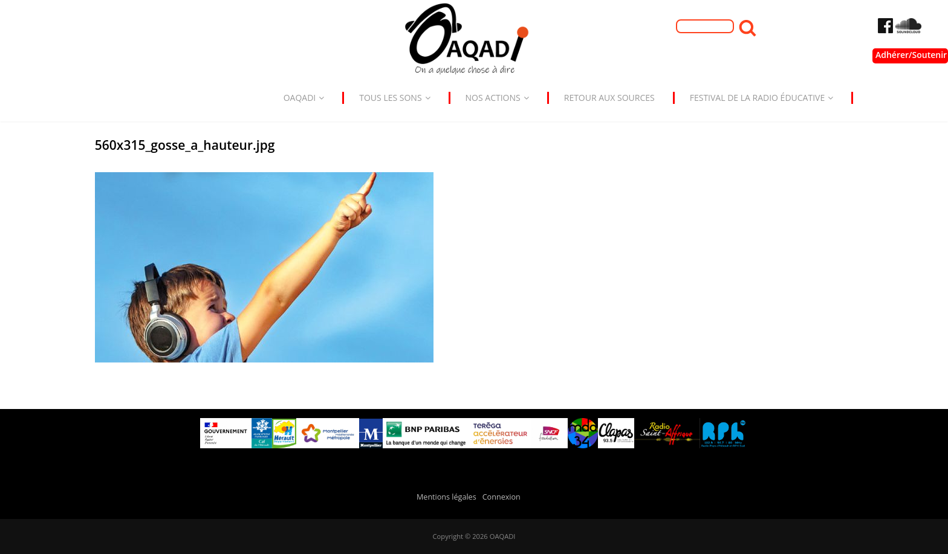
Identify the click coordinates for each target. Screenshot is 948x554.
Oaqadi (304, 97)
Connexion (501, 497)
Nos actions (497, 97)
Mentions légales (446, 497)
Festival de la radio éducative (761, 97)
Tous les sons (394, 97)
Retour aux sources (609, 97)
